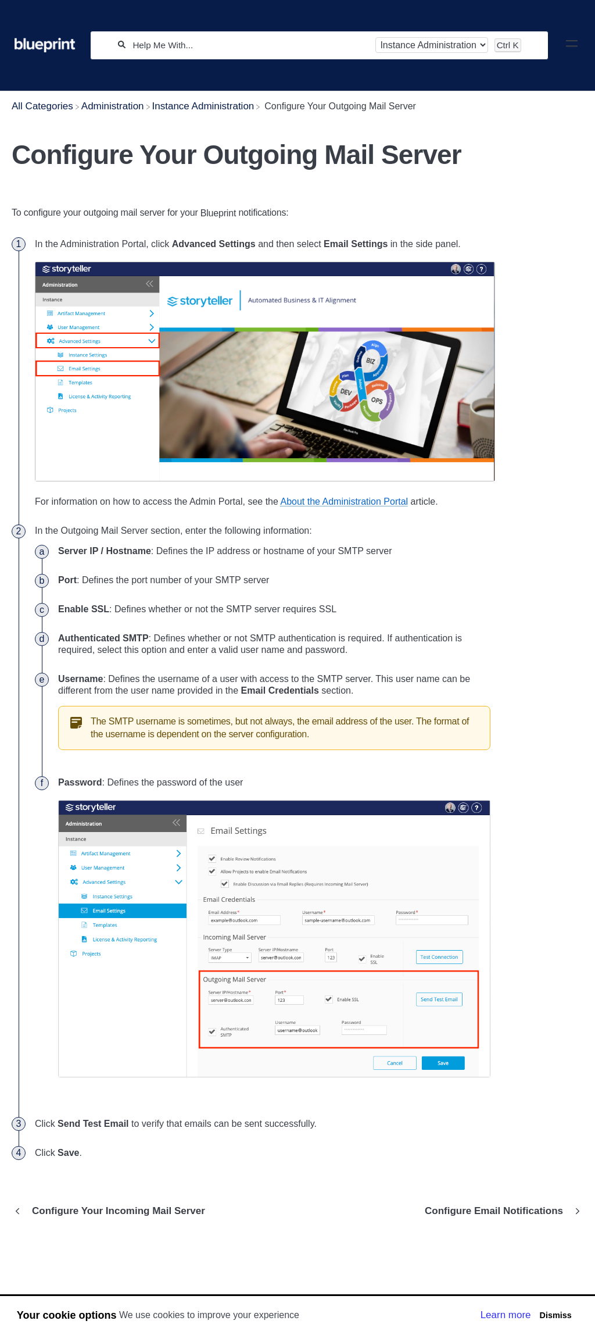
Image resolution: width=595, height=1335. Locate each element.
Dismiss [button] (555, 1315)
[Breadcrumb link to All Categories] (42, 106)
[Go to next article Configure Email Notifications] (499, 1211)
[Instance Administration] (203, 106)
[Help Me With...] (250, 45)
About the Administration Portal (344, 501)
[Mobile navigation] (572, 45)
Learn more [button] (506, 1314)
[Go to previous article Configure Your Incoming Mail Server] (113, 1211)
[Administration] (112, 106)
